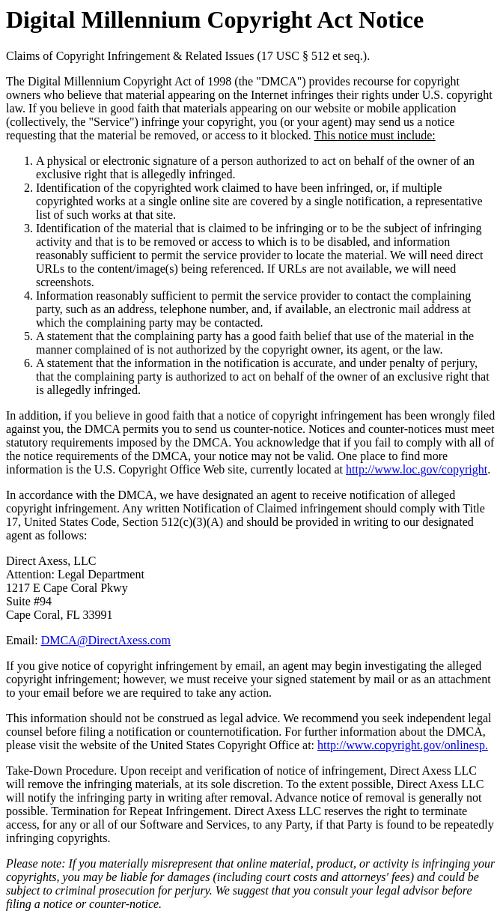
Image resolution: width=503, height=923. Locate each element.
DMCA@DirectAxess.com (106, 640)
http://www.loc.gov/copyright (416, 469)
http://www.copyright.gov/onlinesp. (402, 745)
